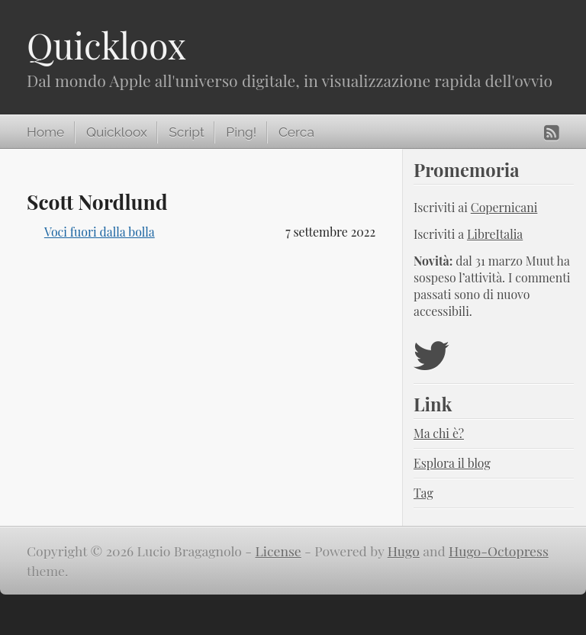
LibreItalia (495, 234)
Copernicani (504, 207)
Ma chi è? (439, 433)
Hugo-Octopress (499, 550)
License (278, 550)
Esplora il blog (452, 463)
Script (186, 132)
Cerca (296, 132)
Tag (423, 493)
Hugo (404, 550)
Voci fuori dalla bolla (99, 232)
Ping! (241, 132)
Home (45, 132)
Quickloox (106, 45)
